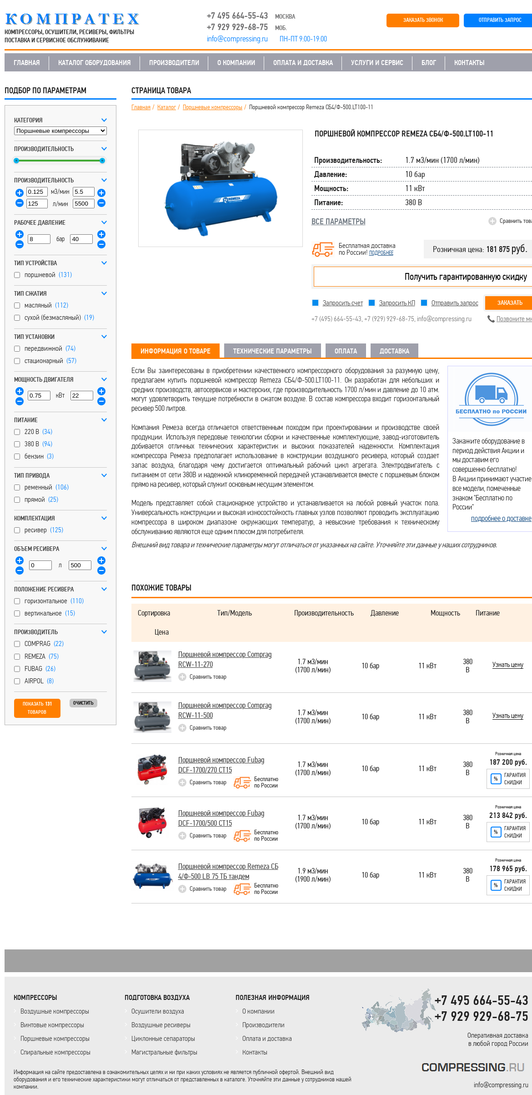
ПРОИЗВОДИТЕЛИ (174, 62)
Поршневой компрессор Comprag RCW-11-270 (225, 659)
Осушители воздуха (157, 1011)
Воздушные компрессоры (54, 1011)
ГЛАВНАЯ (27, 62)
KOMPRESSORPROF (475, 1069)
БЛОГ (429, 62)
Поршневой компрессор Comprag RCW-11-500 (225, 710)
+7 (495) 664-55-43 (336, 318)
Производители (263, 1024)
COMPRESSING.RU (81, 19)
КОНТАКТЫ (469, 62)
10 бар (370, 666)
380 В (467, 666)
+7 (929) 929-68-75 (389, 318)
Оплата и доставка (267, 1038)
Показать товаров (37, 708)
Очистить (83, 703)
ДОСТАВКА (394, 351)
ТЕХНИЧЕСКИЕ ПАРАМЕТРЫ (272, 351)
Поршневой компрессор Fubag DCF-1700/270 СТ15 (221, 765)
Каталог (166, 107)
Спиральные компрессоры (55, 1052)
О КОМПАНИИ (236, 62)
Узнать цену (507, 665)
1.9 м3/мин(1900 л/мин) (313, 875)
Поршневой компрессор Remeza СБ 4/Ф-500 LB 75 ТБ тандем (228, 871)
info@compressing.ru (444, 318)
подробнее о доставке (501, 518)
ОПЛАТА (346, 351)
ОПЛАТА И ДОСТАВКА (303, 62)
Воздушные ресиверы (161, 1024)
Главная (141, 107)
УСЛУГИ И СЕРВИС (377, 62)
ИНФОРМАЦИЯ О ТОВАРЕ (176, 351)
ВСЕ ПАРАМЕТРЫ (338, 221)
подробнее (381, 253)
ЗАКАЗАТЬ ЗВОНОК (423, 20)
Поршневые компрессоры (212, 107)
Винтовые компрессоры (52, 1024)
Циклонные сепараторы (163, 1038)
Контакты (254, 1052)
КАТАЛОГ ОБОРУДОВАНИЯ (94, 62)
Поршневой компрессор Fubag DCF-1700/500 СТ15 (221, 818)
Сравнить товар (208, 677)
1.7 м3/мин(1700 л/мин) (313, 666)
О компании (258, 1011)
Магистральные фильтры (164, 1052)
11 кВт (427, 666)
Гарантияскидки (515, 779)
